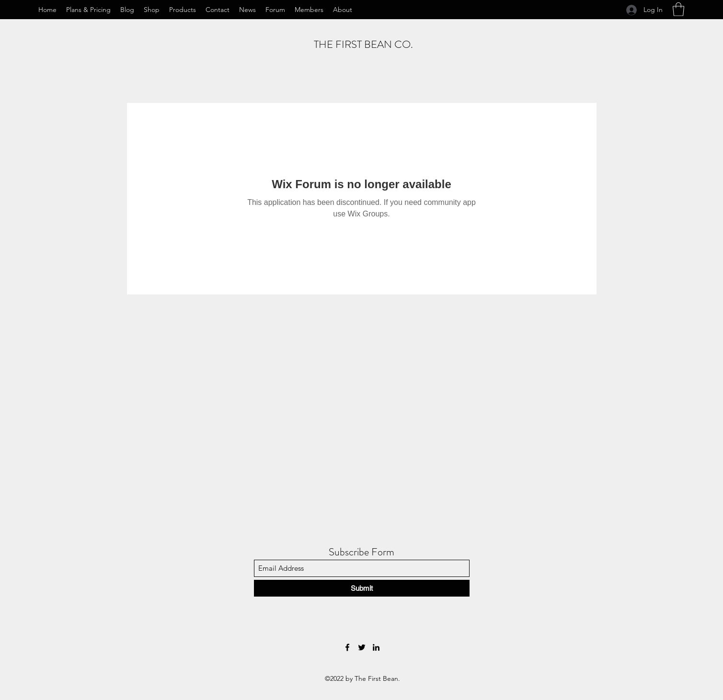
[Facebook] (347, 647)
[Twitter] (362, 647)
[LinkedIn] (376, 647)
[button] (678, 9)
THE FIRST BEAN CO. (363, 44)
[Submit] (362, 588)
